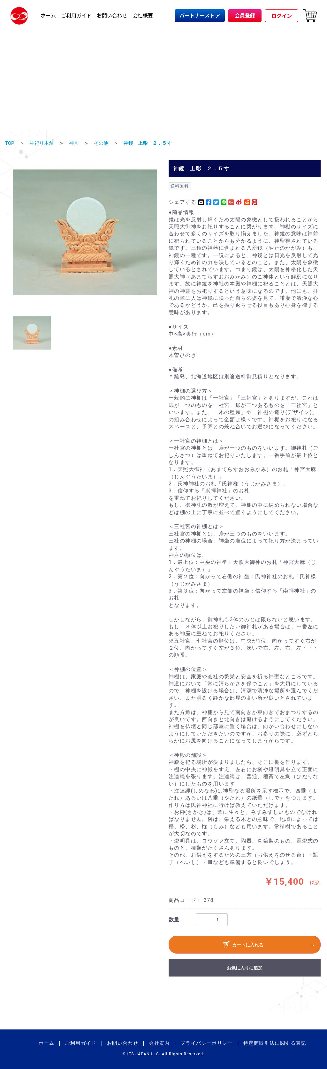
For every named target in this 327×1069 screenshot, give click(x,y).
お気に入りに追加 (244, 967)
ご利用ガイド (76, 15)
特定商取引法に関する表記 (274, 1043)
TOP (10, 143)
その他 (104, 143)
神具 (76, 143)
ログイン (281, 15)
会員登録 (245, 15)
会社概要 (143, 15)
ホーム (48, 15)
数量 (174, 920)
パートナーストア (199, 15)
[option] (85, 232)
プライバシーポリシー (206, 1043)
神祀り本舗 (43, 143)
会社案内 (159, 1043)
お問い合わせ (112, 15)
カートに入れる (243, 945)
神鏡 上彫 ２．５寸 (152, 143)
